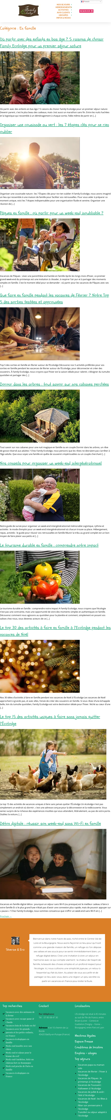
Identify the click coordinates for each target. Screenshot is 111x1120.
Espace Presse (84, 1041)
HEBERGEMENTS (64, 7)
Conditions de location (89, 1047)
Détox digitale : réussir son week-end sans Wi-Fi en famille (50, 823)
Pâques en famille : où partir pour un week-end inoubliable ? (51, 213)
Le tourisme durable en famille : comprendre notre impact (49, 545)
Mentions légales (85, 1035)
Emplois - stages (86, 1053)
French (85, 2)
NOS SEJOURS (63, 4)
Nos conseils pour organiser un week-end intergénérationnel (51, 463)
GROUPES (63, 15)
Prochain (6, 916)
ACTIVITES (63, 10)
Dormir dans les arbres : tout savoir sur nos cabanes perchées (54, 384)
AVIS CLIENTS (63, 12)
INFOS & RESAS (63, 18)
